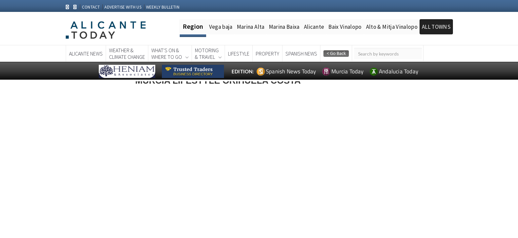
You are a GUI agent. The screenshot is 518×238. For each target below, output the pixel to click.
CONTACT (91, 7)
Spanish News (301, 53)
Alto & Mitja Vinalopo (392, 26)
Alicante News (86, 53)
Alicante (314, 26)
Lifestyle (238, 53)
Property (267, 53)
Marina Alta (251, 26)
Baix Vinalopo (344, 26)
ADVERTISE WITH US (122, 7)
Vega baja (221, 26)
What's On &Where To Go (166, 53)
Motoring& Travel (207, 53)
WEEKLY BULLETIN (162, 7)
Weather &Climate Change (127, 53)
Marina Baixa (284, 26)
